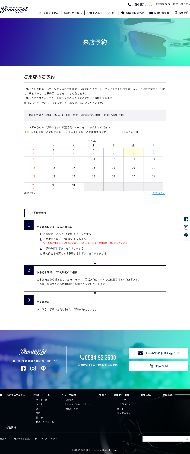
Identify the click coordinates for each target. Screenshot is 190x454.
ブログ (112, 12)
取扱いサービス (73, 12)
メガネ (39, 404)
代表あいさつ (71, 409)
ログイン (55, 439)
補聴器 (39, 418)
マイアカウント (125, 413)
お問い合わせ (161, 12)
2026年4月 (158, 193)
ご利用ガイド (123, 404)
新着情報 (11, 427)
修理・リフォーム (45, 422)
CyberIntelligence (110, 450)
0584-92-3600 (100, 357)
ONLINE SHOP (135, 12)
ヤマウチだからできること (78, 404)
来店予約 (161, 366)
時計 (38, 409)
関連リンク (5, 439)
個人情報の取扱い (22, 439)
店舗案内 (69, 400)
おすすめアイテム (48, 12)
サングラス (41, 400)
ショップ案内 (94, 12)
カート (120, 409)
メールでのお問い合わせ (162, 353)
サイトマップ (41, 439)
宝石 (38, 413)
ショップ (121, 400)
